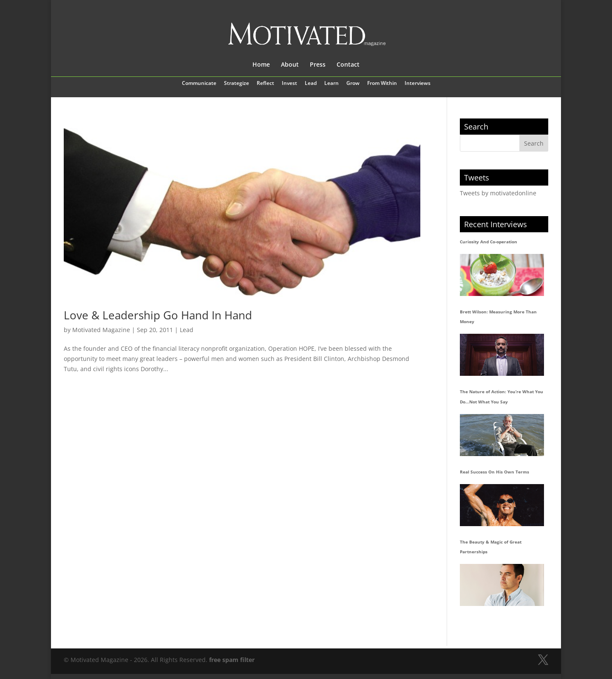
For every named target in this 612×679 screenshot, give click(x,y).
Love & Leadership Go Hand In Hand (158, 315)
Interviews (418, 84)
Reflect (265, 84)
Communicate (199, 84)
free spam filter (232, 660)
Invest (289, 84)
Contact (348, 65)
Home (261, 65)
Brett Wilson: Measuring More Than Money (498, 317)
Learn (331, 84)
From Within (382, 84)
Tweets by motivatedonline (498, 193)
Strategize (236, 84)
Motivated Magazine (101, 330)
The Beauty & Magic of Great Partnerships (490, 547)
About (290, 65)
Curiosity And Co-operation (488, 242)
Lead (311, 84)
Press (318, 65)
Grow (353, 84)
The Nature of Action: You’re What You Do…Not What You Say (501, 397)
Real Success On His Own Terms (494, 472)
